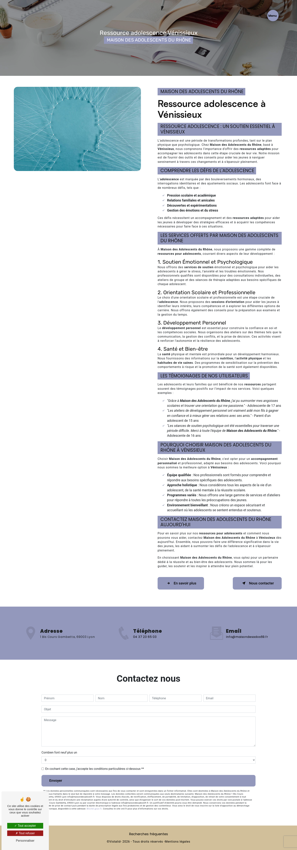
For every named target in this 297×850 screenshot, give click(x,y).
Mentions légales (177, 841)
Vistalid (114, 841)
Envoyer (55, 780)
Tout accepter (25, 825)
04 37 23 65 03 (145, 643)
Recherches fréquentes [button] (148, 834)
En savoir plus (180, 583)
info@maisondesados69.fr (247, 630)
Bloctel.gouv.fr (94, 809)
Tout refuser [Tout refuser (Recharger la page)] (25, 833)
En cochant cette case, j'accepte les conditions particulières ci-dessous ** (94, 769)
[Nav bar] (273, 15)
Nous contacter (257, 583)
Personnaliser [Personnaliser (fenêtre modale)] (25, 840)
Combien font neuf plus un (59, 752)
